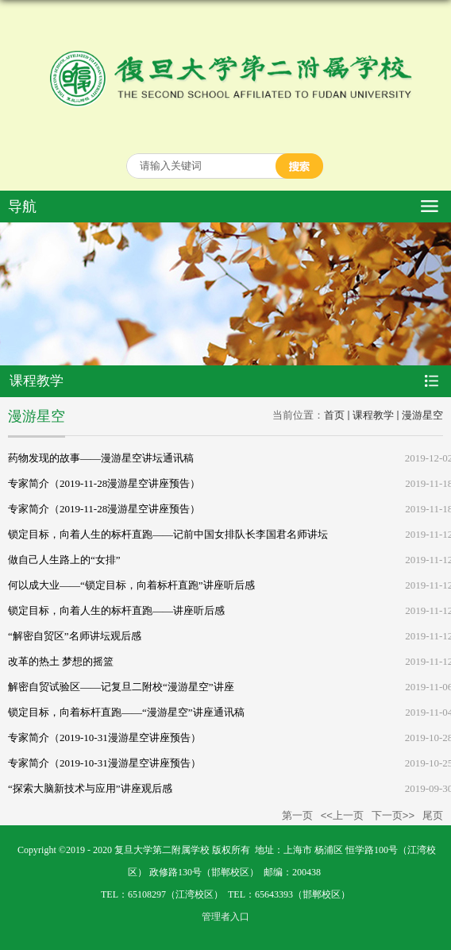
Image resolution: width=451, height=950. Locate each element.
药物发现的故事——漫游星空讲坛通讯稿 (101, 458)
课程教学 (373, 415)
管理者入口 (225, 916)
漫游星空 (422, 415)
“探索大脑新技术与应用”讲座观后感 (90, 788)
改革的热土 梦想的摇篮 (61, 661)
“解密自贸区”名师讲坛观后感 (74, 636)
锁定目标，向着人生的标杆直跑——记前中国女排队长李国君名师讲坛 (168, 534)
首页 (334, 415)
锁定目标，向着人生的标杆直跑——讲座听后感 (116, 610)
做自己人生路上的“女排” (64, 560)
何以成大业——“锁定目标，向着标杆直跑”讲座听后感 (131, 585)
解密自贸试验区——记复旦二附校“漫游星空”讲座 (121, 687)
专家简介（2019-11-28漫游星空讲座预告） (104, 483)
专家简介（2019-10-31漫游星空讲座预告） (104, 737)
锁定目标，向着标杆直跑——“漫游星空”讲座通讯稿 (126, 712)
